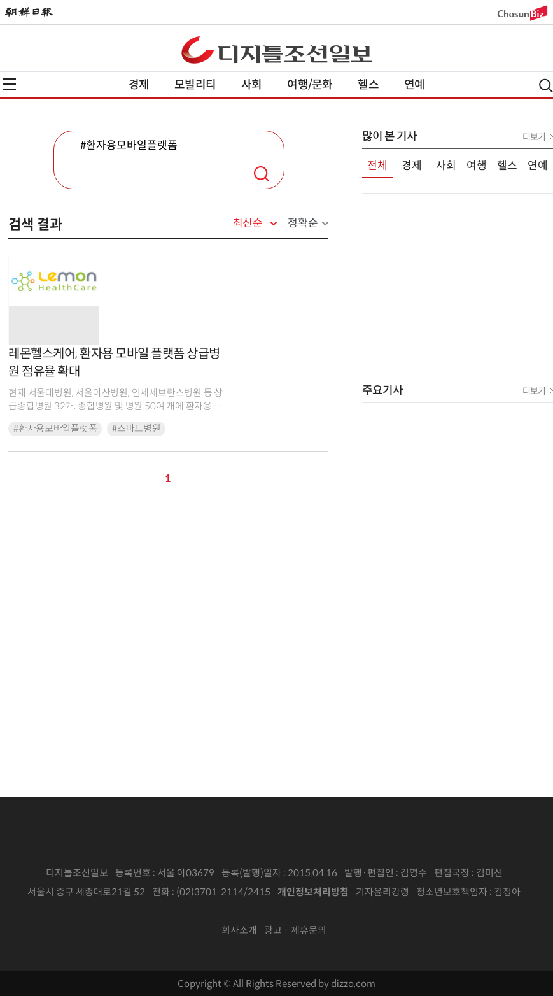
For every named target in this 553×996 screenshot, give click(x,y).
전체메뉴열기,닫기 (9, 84)
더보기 (533, 136)
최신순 (248, 223)
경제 (139, 85)
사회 (251, 85)
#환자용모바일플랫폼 (55, 428)
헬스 (368, 85)
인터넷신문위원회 (272, 911)
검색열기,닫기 (546, 85)
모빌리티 (195, 85)
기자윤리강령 (382, 892)
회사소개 (239, 930)
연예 (414, 85)
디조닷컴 (277, 50)
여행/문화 (309, 85)
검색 (261, 174)
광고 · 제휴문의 (295, 930)
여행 (476, 166)
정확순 (303, 223)
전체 (377, 166)
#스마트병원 (136, 428)
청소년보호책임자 (451, 892)
